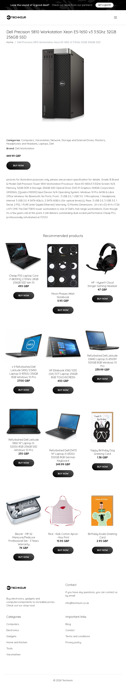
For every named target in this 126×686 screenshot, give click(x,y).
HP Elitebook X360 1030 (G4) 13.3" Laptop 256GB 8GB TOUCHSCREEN (63, 374)
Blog (68, 624)
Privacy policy (73, 642)
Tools (9, 648)
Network (55, 140)
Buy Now (18, 165)
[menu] (116, 17)
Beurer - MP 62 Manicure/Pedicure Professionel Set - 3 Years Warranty (24, 539)
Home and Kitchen (16, 642)
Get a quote (104, 5)
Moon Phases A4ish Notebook (63, 295)
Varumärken (42, 140)
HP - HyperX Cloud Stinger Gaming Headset (102, 284)
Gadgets (11, 636)
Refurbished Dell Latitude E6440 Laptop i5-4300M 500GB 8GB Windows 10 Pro (102, 361)
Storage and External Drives (78, 140)
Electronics (12, 630)
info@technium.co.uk (77, 603)
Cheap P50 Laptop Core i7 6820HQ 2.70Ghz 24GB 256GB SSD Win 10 (23, 279)
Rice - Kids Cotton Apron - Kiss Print (63, 535)
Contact (69, 630)
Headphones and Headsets (22, 143)
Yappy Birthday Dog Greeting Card (102, 452)
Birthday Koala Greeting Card (102, 535)
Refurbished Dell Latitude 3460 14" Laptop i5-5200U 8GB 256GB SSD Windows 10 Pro (24, 445)
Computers (27, 140)
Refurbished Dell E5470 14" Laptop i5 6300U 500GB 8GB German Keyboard (63, 455)
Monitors (100, 140)
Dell (51, 143)
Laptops (43, 143)
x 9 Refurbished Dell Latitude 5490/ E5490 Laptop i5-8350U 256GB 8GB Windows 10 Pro (24, 372)
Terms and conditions (77, 636)
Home (9, 42)
